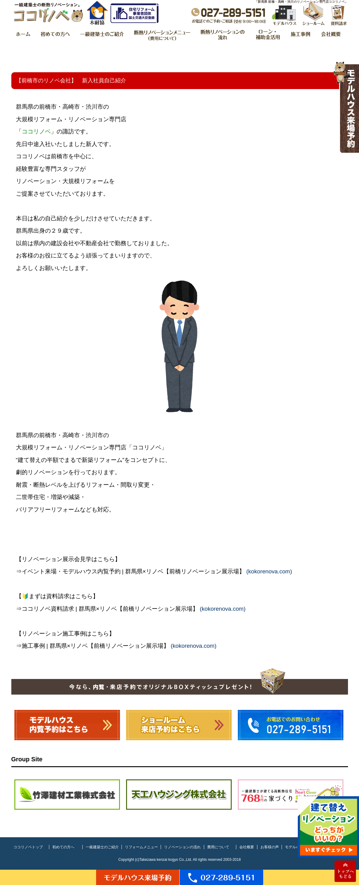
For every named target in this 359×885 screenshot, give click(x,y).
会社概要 (246, 847)
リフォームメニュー (141, 847)
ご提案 (24, 193)
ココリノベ (36, 131)
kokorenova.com (269, 571)
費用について (218, 847)
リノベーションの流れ (182, 847)
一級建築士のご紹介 (102, 847)
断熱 (39, 485)
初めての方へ (63, 847)
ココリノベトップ (28, 847)
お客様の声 (269, 847)
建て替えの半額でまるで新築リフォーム (70, 460)
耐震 (22, 485)
